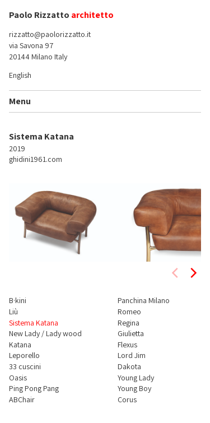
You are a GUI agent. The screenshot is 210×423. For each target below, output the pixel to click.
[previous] (175, 272)
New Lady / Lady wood (45, 333)
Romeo (129, 311)
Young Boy (134, 388)
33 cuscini (25, 366)
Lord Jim (132, 355)
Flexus (127, 345)
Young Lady (136, 378)
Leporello (24, 355)
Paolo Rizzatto (39, 15)
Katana (20, 345)
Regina (128, 323)
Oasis (18, 378)
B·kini (17, 300)
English (20, 75)
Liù (13, 311)
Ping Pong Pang (34, 388)
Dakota (129, 366)
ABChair (22, 399)
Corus (127, 399)
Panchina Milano (144, 300)
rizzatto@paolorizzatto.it (50, 34)
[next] (192, 272)
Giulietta (131, 333)
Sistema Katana (33, 323)
